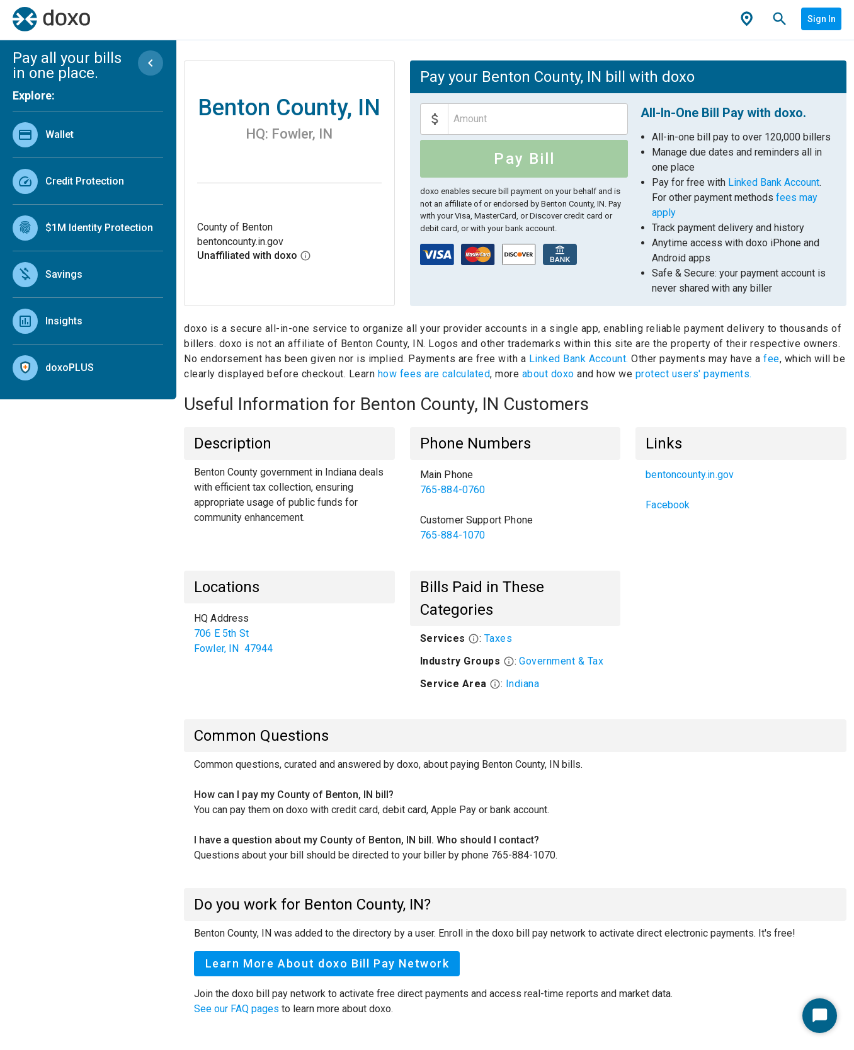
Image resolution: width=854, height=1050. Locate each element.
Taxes (498, 638)
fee (771, 359)
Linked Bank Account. (580, 359)
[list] (88, 248)
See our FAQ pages (238, 1009)
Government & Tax (561, 661)
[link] (88, 134)
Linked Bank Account (773, 182)
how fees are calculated (434, 374)
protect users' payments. (693, 374)
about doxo (548, 374)
